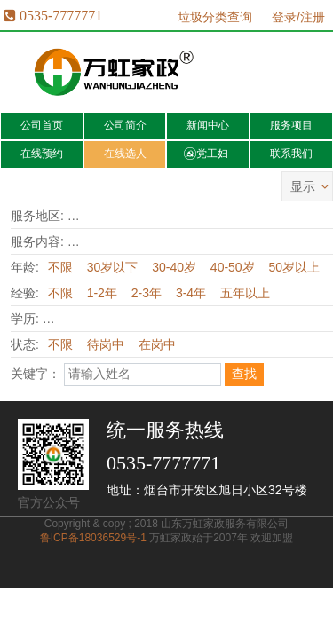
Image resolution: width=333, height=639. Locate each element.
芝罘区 (245, 216)
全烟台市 (137, 216)
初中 (138, 319)
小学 (99, 319)
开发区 (194, 216)
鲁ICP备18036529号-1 (93, 538)
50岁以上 (295, 267)
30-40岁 (174, 267)
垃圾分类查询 (215, 17)
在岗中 (157, 344)
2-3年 (146, 293)
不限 (85, 216)
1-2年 (102, 293)
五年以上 (245, 293)
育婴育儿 (176, 241)
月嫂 (124, 241)
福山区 (296, 216)
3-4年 (191, 293)
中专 (221, 319)
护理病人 (239, 241)
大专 (265, 319)
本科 (304, 319)
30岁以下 (113, 267)
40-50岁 (232, 267)
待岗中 (105, 344)
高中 (176, 319)
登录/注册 (298, 17)
